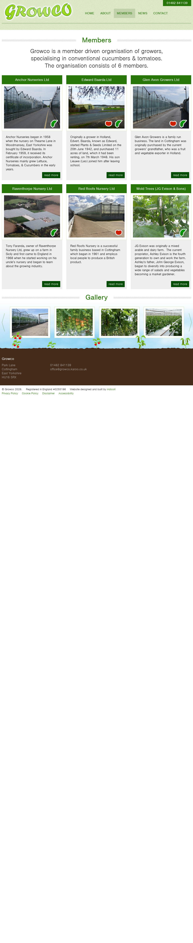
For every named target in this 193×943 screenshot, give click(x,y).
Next (190, 322)
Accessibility (66, 393)
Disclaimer (48, 393)
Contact (160, 13)
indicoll (111, 389)
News (142, 13)
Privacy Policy (10, 393)
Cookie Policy (30, 393)
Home (89, 13)
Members (124, 13)
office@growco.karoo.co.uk (68, 369)
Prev (3, 322)
